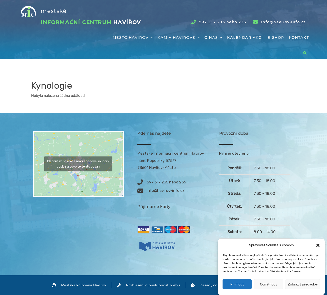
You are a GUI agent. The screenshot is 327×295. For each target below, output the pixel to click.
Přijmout (237, 285)
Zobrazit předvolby (303, 285)
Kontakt (299, 37)
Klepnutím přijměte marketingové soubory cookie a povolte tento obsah (78, 163)
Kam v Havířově (179, 37)
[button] (318, 246)
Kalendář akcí (245, 37)
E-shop (276, 37)
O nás (213, 37)
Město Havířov (133, 37)
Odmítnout (268, 285)
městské (54, 10)
